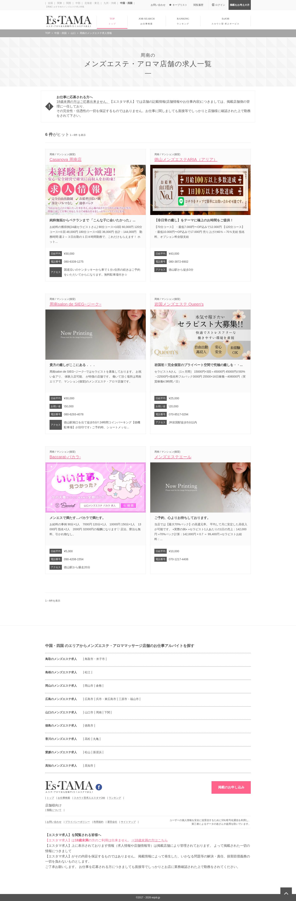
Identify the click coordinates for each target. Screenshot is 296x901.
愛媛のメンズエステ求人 (61, 752)
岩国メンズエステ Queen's (179, 304)
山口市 (89, 712)
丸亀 (96, 738)
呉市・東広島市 (106, 699)
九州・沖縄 (109, 3)
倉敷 (99, 685)
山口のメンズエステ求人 (61, 712)
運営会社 (112, 821)
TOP (112, 21)
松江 (87, 672)
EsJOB (225, 21)
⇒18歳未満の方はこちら (149, 840)
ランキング (115, 797)
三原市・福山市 (129, 699)
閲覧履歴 (198, 4)
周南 (99, 712)
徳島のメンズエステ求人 (61, 725)
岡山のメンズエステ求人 (61, 685)
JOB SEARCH (147, 21)
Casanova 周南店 (66, 159)
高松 (87, 738)
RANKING (183, 21)
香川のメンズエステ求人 (61, 738)
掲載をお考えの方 (240, 4)
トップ (50, 797)
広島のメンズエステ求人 (61, 699)
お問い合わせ (158, 4)
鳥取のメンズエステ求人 (61, 659)
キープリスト (179, 4)
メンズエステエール (172, 457)
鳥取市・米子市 (95, 659)
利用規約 (98, 821)
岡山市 (89, 685)
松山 (87, 752)
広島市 (89, 699)
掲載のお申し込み (231, 787)
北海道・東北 (91, 3)
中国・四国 (125, 3)
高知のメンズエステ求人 (61, 765)
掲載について (54, 810)
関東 (59, 3)
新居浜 (97, 752)
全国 (50, 3)
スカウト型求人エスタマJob (89, 797)
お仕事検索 (64, 797)
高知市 (89, 765)
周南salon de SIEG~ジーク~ (75, 304)
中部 (77, 3)
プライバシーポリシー (77, 821)
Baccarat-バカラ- (65, 457)
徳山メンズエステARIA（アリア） (185, 159)
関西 (68, 3)
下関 (107, 712)
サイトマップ (128, 821)
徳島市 (89, 725)
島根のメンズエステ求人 (61, 672)
